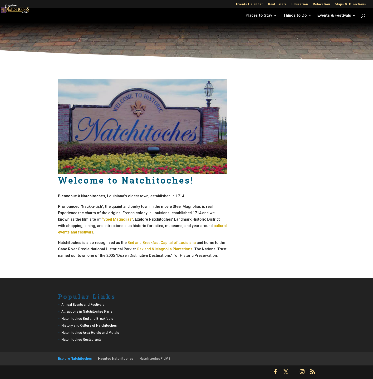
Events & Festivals (334, 16)
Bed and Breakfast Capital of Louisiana (162, 242)
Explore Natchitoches (75, 358)
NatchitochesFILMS (155, 358)
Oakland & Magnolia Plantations (164, 249)
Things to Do (295, 16)
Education (299, 4)
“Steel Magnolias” (117, 219)
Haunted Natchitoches (115, 358)
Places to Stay (259, 16)
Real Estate (277, 4)
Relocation (321, 4)
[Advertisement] (186, 43)
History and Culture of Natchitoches (89, 325)
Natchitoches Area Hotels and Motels (90, 333)
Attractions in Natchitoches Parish (87, 311)
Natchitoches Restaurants (81, 339)
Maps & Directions (350, 4)
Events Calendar (249, 4)
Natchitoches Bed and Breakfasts (87, 319)
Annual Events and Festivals (82, 304)
